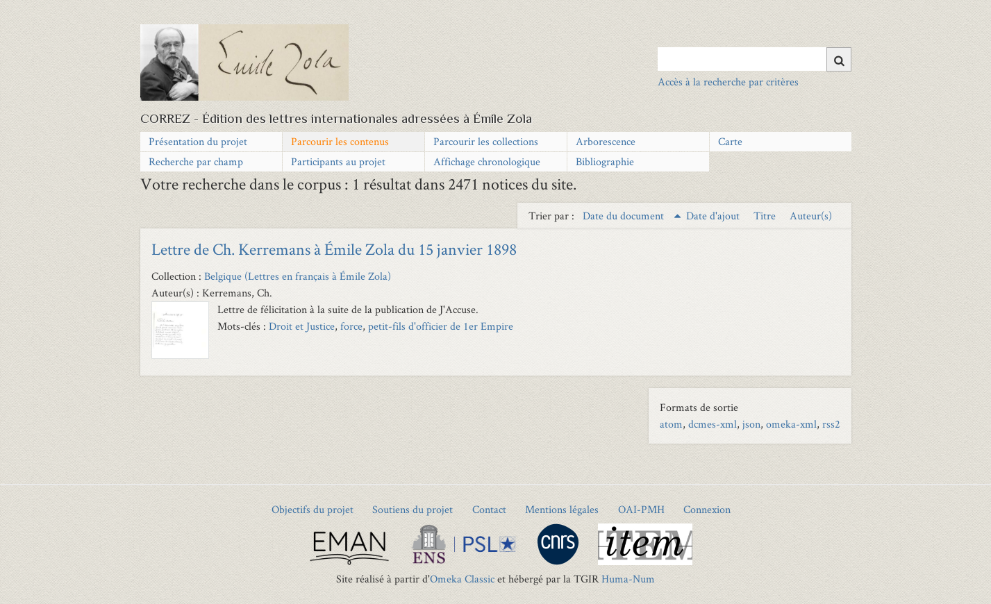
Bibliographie (605, 161)
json (751, 424)
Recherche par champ (196, 161)
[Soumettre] (838, 59)
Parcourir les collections (485, 141)
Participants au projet (338, 161)
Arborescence (605, 141)
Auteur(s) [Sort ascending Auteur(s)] (811, 215)
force (351, 326)
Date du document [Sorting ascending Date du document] (625, 215)
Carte (730, 141)
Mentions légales (562, 509)
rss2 (831, 424)
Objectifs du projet (312, 509)
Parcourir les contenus (340, 141)
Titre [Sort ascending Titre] (765, 215)
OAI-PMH (641, 509)
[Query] (754, 59)
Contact (489, 509)
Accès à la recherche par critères (728, 81)
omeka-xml (791, 424)
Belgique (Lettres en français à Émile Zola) (297, 276)
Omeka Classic (462, 578)
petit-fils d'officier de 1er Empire (440, 326)
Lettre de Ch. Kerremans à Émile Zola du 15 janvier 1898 (334, 249)
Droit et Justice (302, 326)
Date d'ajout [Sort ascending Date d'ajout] (714, 215)
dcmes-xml (712, 424)
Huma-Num (628, 578)
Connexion (707, 509)
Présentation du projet (198, 141)
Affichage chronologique (486, 161)
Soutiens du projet (412, 509)
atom (671, 424)
